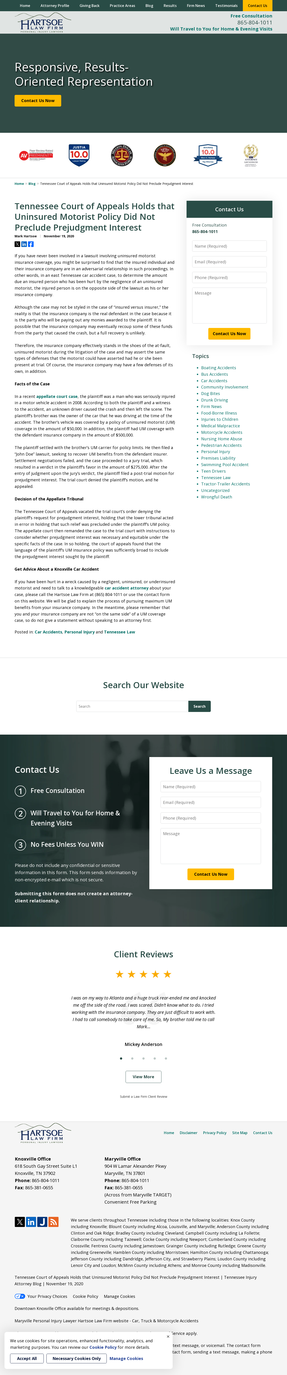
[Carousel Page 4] (154, 1058)
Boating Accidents (218, 367)
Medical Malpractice (220, 425)
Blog (149, 5)
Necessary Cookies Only (76, 1358)
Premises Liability (218, 458)
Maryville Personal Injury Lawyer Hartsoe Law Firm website (71, 1320)
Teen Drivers (213, 471)
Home (25, 5)
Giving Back (90, 5)
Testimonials (226, 5)
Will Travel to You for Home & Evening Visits (221, 29)
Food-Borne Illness (219, 413)
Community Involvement (224, 387)
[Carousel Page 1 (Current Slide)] (121, 1058)
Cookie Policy (85, 1296)
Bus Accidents (214, 374)
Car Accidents (48, 632)
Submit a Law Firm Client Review (143, 1096)
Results (170, 5)
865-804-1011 (254, 22)
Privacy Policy (215, 1132)
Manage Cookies (119, 1296)
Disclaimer (189, 1132)
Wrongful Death (216, 497)
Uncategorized (215, 490)
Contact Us (257, 5)
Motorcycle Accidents (221, 432)
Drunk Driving (214, 400)
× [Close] (168, 1336)
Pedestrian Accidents (221, 445)
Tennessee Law (119, 632)
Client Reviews (143, 954)
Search (200, 706)
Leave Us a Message (211, 770)
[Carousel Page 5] (166, 1058)
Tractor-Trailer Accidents (225, 484)
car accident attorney (126, 588)
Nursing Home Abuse (221, 438)
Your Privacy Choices (41, 1296)
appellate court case (57, 396)
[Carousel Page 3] (143, 1058)
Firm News (196, 5)
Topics (200, 356)
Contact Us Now (37, 100)
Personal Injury (79, 632)
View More (143, 1076)
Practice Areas (122, 5)
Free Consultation (251, 16)
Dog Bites (210, 393)
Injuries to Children (219, 419)
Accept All (27, 1358)
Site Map (240, 1132)
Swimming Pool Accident (225, 464)
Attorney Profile (55, 5)
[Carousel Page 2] (132, 1058)
